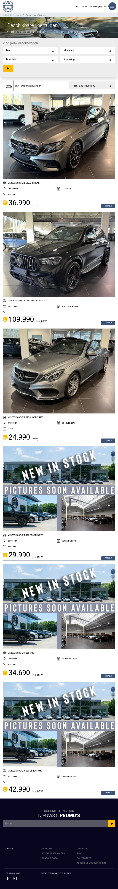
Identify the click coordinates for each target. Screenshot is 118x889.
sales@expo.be (98, 7)
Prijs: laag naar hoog (84, 85)
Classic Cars (49, 858)
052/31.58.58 (80, 7)
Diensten (82, 848)
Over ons (46, 848)
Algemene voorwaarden (91, 863)
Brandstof (12, 59)
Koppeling (69, 59)
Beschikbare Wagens (36, 15)
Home (19, 15)
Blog (79, 853)
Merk (9, 50)
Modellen (69, 50)
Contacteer (84, 858)
